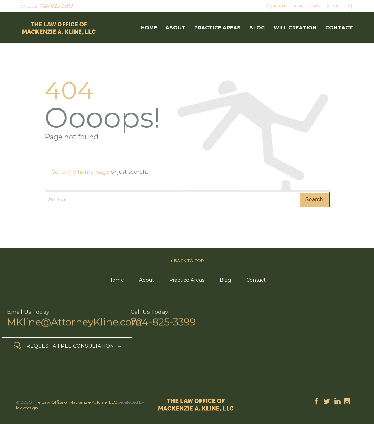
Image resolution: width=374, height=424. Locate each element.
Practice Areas (186, 280)
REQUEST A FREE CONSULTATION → (305, 6)
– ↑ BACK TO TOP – (187, 260)
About (146, 280)
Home (116, 280)
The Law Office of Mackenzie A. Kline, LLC (75, 402)
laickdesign (27, 407)
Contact (256, 280)
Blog (225, 280)
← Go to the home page (77, 171)
